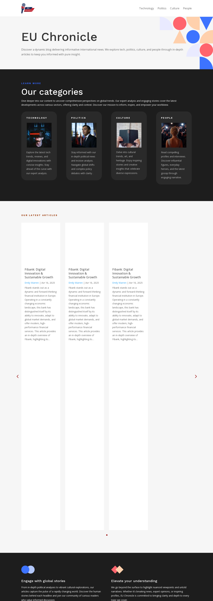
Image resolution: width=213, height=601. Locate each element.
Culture (174, 8)
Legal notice (90, 579)
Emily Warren (32, 282)
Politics (162, 8)
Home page (90, 574)
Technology (146, 8)
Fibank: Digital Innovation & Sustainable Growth (39, 273)
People (187, 8)
